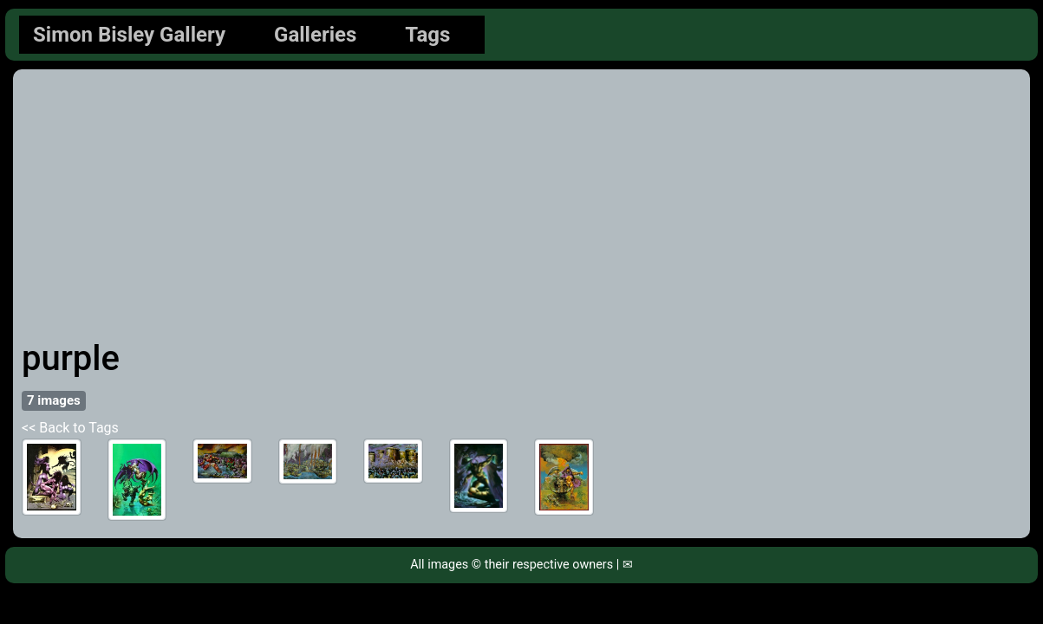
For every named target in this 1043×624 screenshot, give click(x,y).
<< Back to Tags (70, 427)
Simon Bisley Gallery (129, 35)
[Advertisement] (521, 208)
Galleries (315, 35)
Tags (427, 35)
